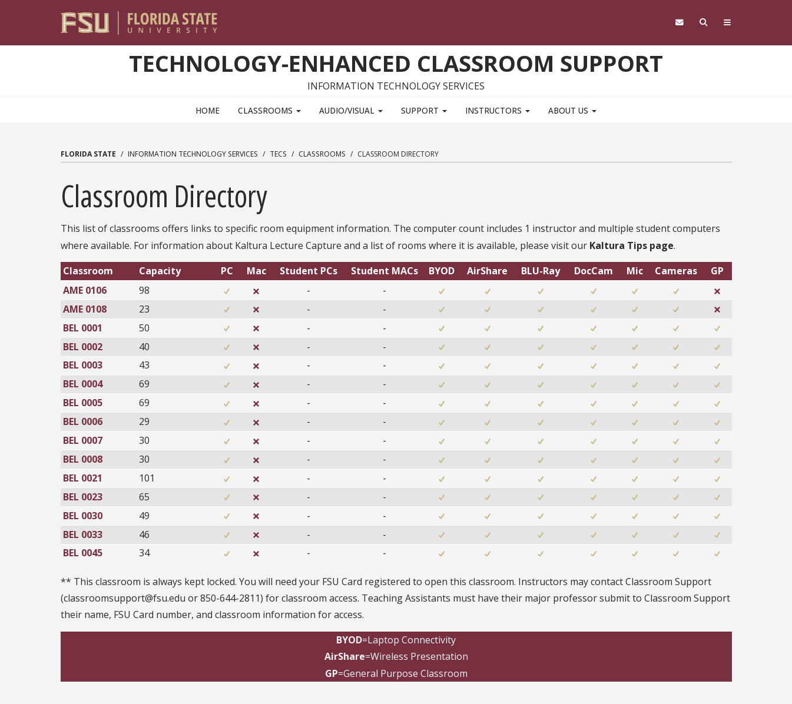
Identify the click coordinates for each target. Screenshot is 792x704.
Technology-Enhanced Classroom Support (396, 63)
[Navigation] (726, 22)
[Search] (703, 22)
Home (207, 109)
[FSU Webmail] (679, 22)
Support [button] (424, 109)
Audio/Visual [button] (351, 109)
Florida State (88, 153)
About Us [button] (572, 109)
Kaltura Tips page (631, 244)
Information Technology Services (193, 153)
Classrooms (322, 153)
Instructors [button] (497, 109)
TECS (278, 153)
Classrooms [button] (269, 109)
